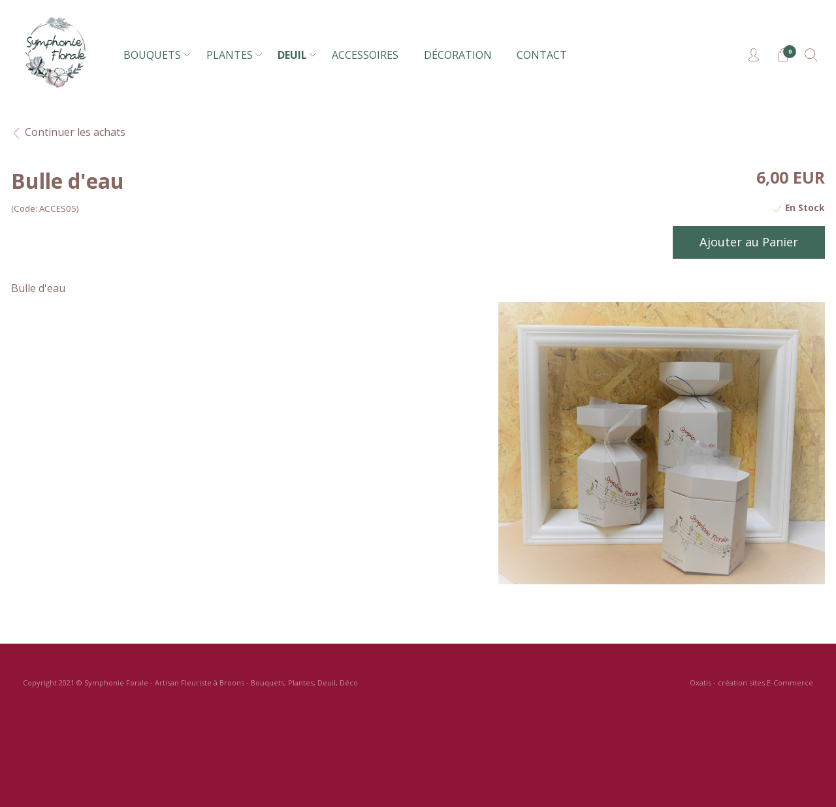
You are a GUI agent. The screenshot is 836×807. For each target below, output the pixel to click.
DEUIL (292, 55)
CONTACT (542, 55)
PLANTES (229, 55)
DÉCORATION (458, 55)
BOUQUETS (152, 55)
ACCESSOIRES (365, 55)
